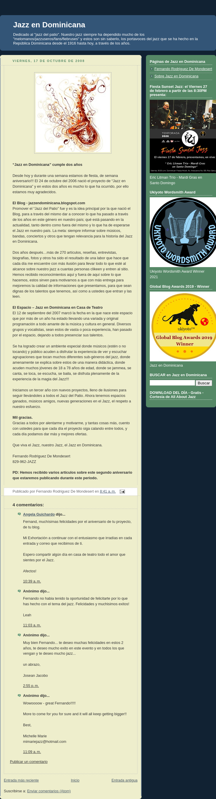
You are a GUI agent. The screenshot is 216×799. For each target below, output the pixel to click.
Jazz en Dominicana (49, 24)
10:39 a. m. (32, 581)
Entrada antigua (124, 780)
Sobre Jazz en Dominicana (176, 76)
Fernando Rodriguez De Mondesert (183, 69)
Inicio (75, 780)
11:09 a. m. (32, 752)
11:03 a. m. (32, 625)
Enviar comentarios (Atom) (49, 791)
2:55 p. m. (31, 686)
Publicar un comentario (29, 762)
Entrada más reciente (21, 780)
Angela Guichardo (39, 514)
